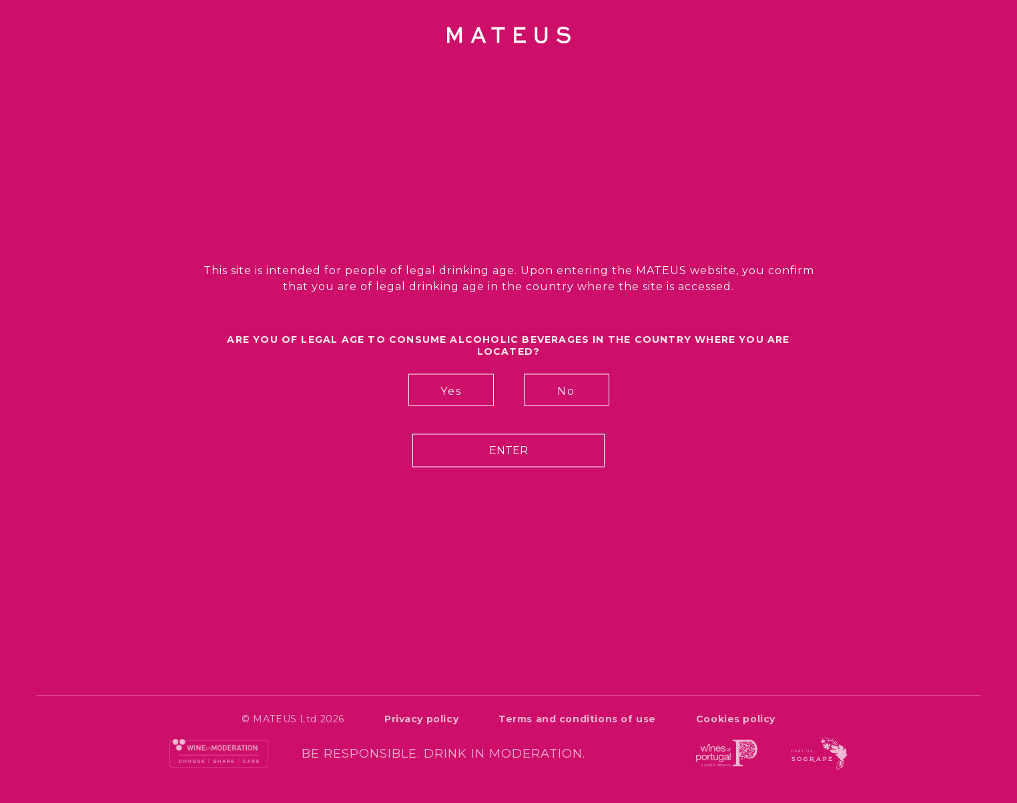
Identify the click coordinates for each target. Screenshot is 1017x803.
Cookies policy (735, 719)
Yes (451, 391)
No (566, 391)
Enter (508, 450)
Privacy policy (421, 719)
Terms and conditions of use (577, 719)
